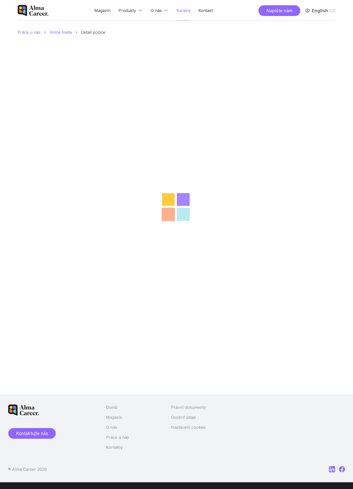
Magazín (114, 417)
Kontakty (114, 447)
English (320, 10)
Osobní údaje (183, 417)
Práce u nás (117, 437)
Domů (111, 407)
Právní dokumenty (188, 407)
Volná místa (61, 32)
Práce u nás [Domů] (29, 32)
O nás (111, 427)
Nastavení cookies (188, 427)
